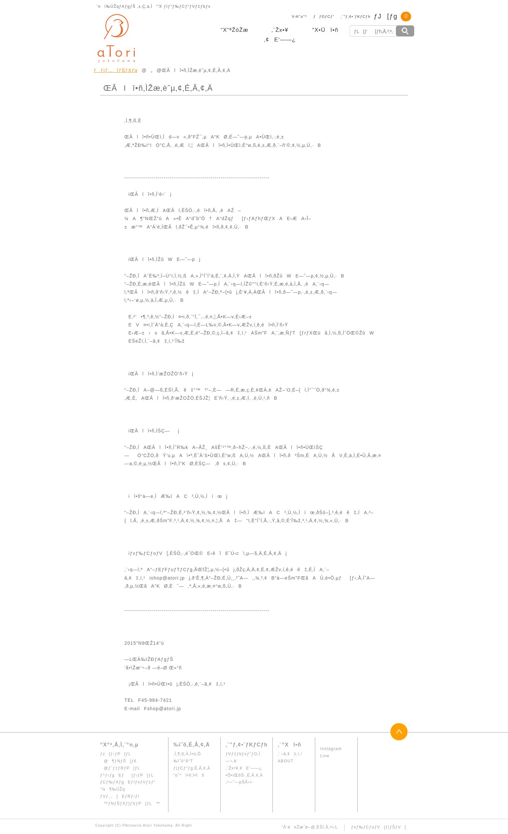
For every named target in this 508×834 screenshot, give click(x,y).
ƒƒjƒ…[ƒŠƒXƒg (116, 70)
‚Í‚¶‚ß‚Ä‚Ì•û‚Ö (187, 754)
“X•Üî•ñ (325, 30)
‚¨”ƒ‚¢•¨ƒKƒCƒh (355, 16)
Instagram (331, 748)
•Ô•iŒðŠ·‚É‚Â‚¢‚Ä (244, 775)
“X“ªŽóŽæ (234, 30)
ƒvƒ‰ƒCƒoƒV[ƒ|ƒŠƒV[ (378, 827)
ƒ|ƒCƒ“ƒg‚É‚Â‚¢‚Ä (191, 768)
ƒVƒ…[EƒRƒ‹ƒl (119, 796)
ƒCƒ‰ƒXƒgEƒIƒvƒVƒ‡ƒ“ (128, 782)
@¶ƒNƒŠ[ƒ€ (118, 761)
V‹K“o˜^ (297, 16)
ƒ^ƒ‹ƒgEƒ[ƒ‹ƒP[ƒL (127, 775)
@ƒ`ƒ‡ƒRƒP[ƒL (120, 768)
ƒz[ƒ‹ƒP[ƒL (115, 754)
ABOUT (286, 761)
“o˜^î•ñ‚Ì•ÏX (188, 775)
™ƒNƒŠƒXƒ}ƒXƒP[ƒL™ (130, 803)
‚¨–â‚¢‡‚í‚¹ (290, 754)
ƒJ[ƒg (386, 16)
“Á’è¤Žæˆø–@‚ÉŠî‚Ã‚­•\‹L (310, 827)
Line (324, 756)
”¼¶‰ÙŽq (112, 789)
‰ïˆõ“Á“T (183, 761)
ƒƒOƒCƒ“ (324, 16)
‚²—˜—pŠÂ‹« (238, 782)
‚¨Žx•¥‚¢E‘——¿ (243, 768)
